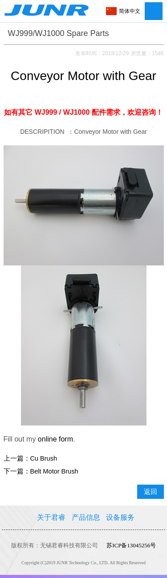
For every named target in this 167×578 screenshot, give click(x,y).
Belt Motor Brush (54, 471)
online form (55, 439)
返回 (150, 491)
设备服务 (120, 517)
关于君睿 (51, 517)
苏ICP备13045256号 (131, 545)
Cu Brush (43, 458)
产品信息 (86, 517)
